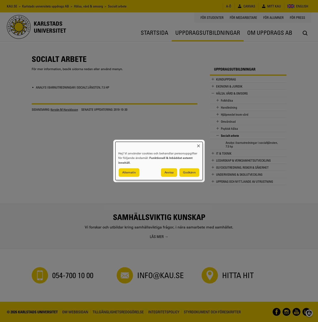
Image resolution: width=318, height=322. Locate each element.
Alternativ (129, 172)
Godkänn (189, 172)
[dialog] (159, 161)
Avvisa (169, 172)
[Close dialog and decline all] (198, 144)
